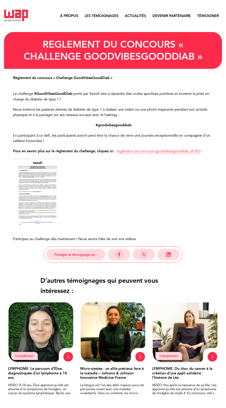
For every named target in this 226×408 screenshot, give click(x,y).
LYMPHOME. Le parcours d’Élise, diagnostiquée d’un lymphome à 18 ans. (37, 373)
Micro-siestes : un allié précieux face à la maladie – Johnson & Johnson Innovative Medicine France (112, 373)
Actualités (135, 16)
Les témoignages (101, 16)
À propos (69, 16)
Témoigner (208, 16)
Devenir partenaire (171, 16)
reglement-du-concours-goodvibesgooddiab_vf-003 (159, 151)
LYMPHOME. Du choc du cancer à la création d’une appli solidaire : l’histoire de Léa (182, 373)
